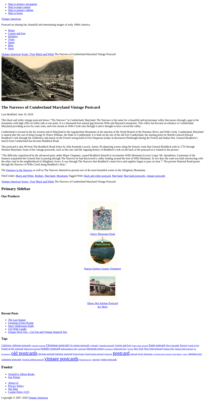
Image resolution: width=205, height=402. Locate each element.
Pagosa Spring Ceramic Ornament (102, 268)
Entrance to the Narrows (19, 170)
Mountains (62, 175)
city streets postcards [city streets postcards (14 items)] (79, 345)
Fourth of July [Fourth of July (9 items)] (193, 345)
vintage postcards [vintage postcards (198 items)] (62, 358)
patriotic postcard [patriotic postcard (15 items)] (63, 354)
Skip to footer (15, 13)
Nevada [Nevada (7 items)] (130, 349)
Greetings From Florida (20, 322)
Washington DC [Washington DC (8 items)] (85, 360)
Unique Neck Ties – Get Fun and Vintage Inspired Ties (37, 332)
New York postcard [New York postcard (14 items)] (153, 348)
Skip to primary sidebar (20, 10)
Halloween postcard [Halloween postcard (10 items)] (32, 349)
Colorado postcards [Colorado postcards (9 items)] (106, 345)
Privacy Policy (16, 386)
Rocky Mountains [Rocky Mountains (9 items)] (145, 354)
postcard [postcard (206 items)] (121, 353)
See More (102, 306)
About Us (13, 382)
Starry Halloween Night (21, 326)
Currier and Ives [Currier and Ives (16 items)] (123, 345)
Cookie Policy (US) (18, 392)
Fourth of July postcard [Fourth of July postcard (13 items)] (12, 349)
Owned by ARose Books (21, 374)
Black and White (25, 175)
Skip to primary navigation (22, 4)
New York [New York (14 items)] (139, 348)
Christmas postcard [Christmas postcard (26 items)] (57, 345)
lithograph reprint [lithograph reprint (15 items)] (95, 348)
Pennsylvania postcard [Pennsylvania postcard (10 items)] (94, 354)
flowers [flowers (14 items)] (183, 345)
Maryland (50, 175)
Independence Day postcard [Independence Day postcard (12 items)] (73, 349)
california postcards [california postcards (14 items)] (21, 345)
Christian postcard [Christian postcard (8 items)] (38, 346)
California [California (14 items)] (6, 345)
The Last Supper (17, 319)
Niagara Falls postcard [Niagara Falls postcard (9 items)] (184, 349)
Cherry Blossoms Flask (102, 234)
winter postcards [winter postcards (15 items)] (109, 359)
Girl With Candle (17, 329)
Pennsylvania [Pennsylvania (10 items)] (78, 354)
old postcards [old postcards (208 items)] (24, 353)
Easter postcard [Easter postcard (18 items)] (157, 345)
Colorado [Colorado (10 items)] (94, 345)
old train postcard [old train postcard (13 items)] (46, 354)
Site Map (13, 389)
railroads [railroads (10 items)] (134, 354)
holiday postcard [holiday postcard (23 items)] (50, 348)
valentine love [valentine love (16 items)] (195, 354)
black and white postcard (97, 175)
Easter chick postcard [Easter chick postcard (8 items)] (140, 346)
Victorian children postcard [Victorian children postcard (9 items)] (33, 359)
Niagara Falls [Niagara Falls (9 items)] (168, 349)
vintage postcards (155, 175)
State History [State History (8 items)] (177, 354)
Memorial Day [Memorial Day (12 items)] (120, 349)
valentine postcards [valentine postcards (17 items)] (11, 359)
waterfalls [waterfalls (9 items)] (96, 359)
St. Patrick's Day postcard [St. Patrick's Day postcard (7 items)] (162, 354)
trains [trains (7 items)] (185, 354)
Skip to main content (19, 7)
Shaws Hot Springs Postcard (102, 303)
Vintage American (11, 18)
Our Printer (14, 377)
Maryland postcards (134, 175)
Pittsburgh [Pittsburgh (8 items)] (108, 354)
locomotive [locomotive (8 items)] (109, 349)
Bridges (39, 175)
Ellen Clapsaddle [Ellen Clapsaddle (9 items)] (172, 345)
